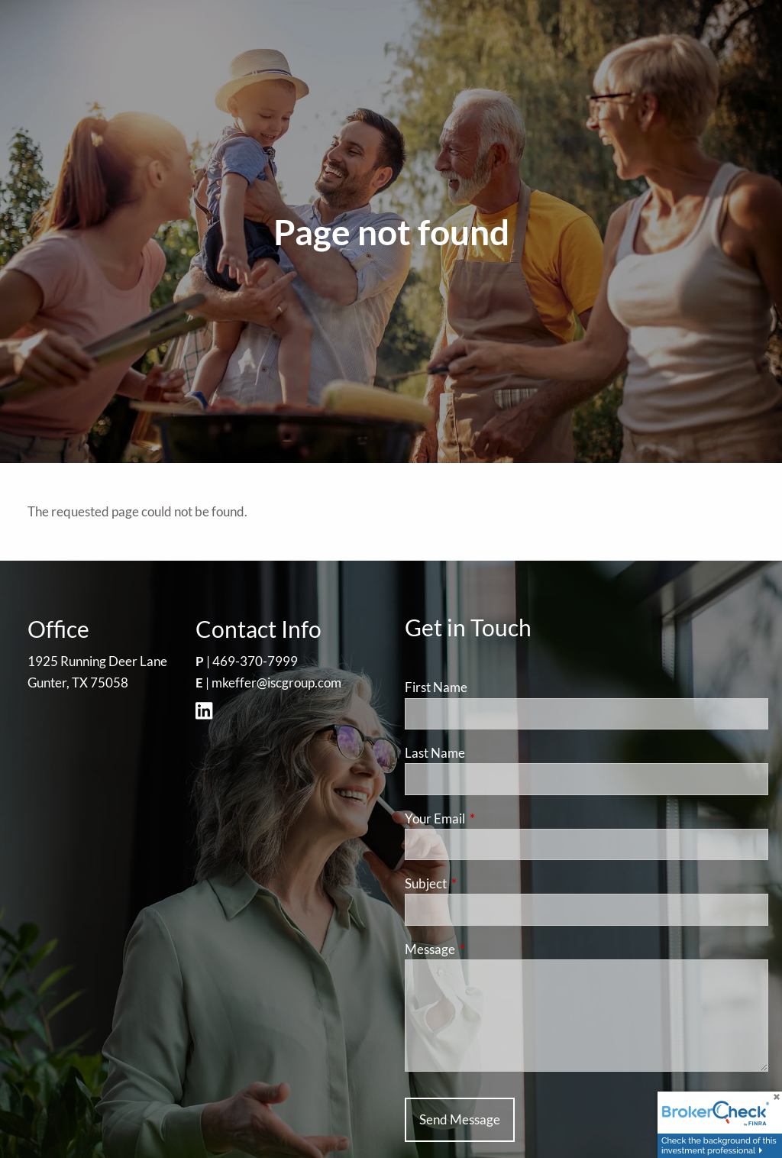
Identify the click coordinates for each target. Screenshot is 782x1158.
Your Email (494, 818)
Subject (485, 883)
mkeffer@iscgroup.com (276, 682)
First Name (436, 687)
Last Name (435, 753)
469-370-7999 (255, 661)
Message (489, 949)
